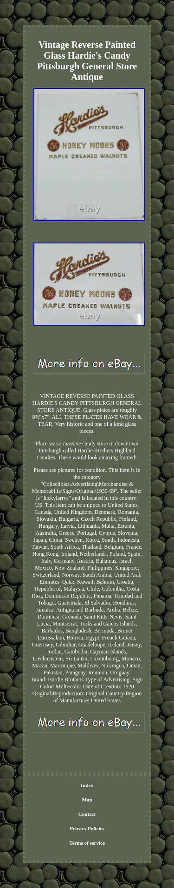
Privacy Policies (87, 828)
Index (87, 785)
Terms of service (87, 843)
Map (87, 799)
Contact (87, 814)
